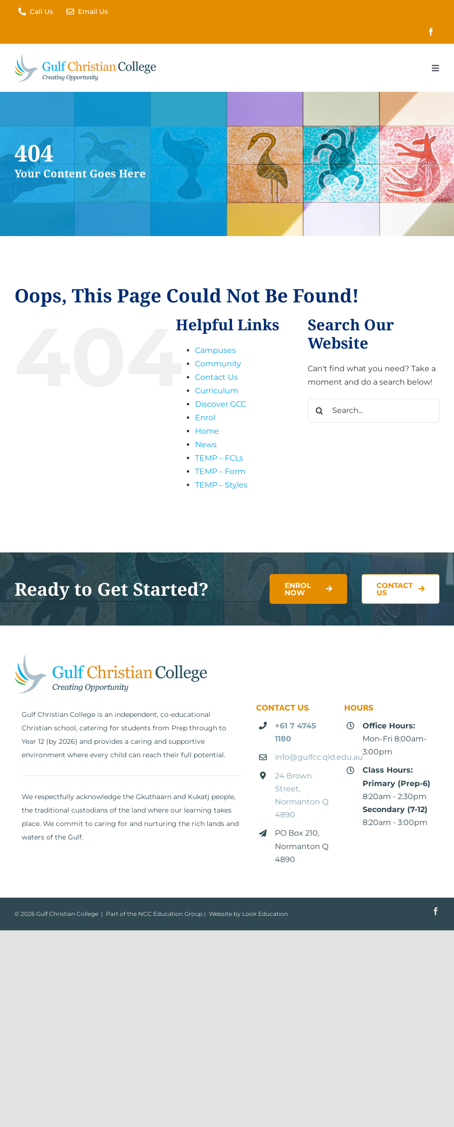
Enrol (205, 417)
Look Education (265, 913)
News (206, 444)
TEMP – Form (220, 471)
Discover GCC (220, 404)
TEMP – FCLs (219, 458)
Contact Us (216, 377)
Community (218, 363)
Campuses (215, 350)
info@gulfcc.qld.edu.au (319, 757)
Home (207, 431)
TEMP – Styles (221, 484)
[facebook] (431, 32)
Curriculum (216, 390)
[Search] (320, 411)
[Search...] (374, 411)
